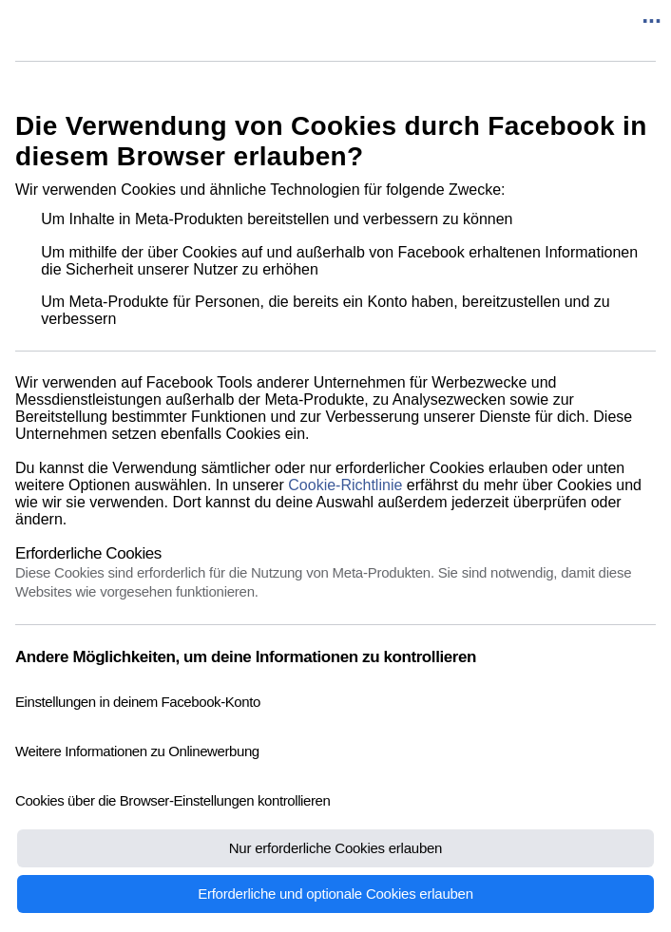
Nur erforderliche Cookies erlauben (335, 848)
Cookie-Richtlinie (345, 485)
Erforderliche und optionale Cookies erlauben (335, 893)
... (651, 14)
